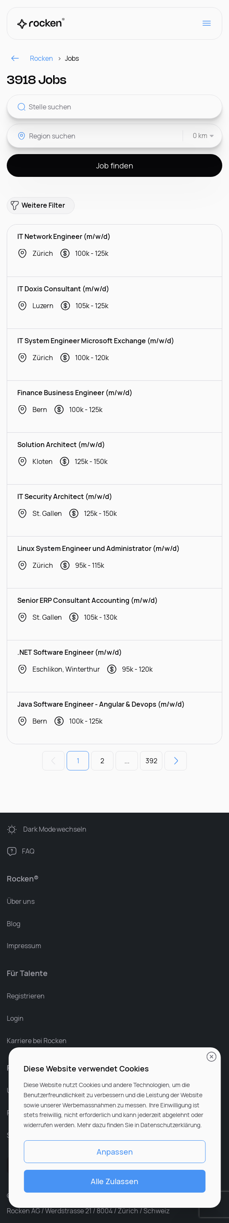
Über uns (21, 901)
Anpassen (115, 1152)
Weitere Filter (37, 206)
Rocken (31, 58)
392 (151, 760)
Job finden (114, 165)
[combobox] (199, 136)
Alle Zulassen (114, 1181)
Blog (13, 923)
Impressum (24, 945)
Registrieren (26, 996)
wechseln (55, 829)
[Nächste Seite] (175, 760)
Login (15, 1018)
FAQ (28, 851)
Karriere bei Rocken (37, 1040)
